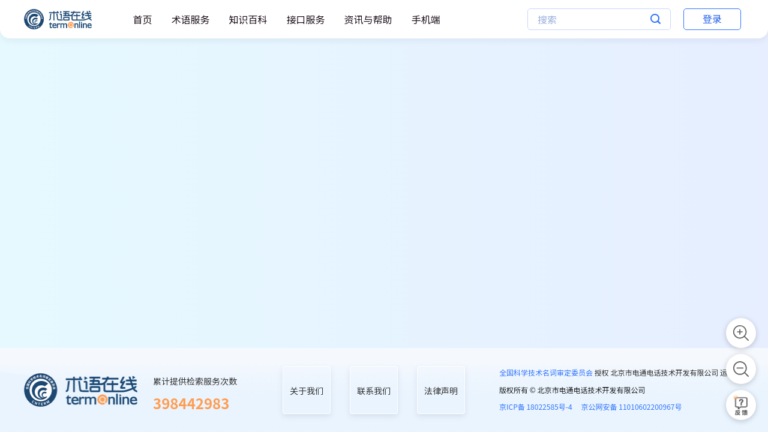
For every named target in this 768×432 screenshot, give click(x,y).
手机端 (425, 19)
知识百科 (248, 19)
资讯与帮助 (368, 19)
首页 (142, 19)
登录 (712, 18)
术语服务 (190, 19)
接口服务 (305, 19)
